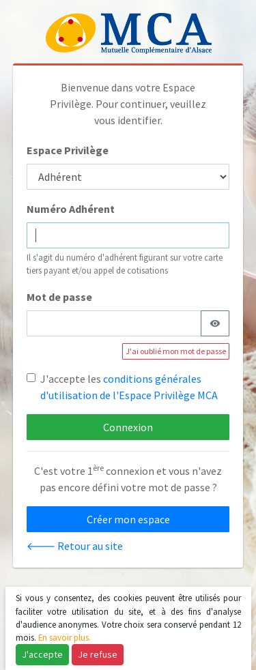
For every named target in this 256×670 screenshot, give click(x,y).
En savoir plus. (64, 637)
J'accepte (42, 654)
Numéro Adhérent (71, 209)
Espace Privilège (68, 150)
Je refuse (97, 654)
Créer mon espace (128, 519)
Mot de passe (59, 297)
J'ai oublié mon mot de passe (176, 351)
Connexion (128, 427)
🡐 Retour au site (75, 546)
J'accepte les (129, 387)
